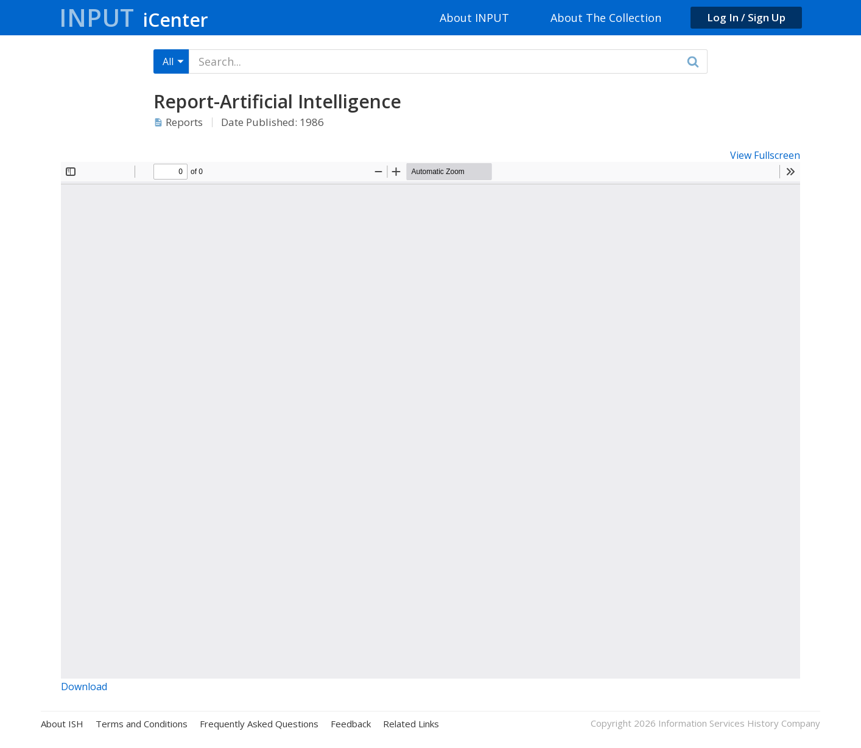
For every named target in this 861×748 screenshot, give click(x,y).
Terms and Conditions (142, 724)
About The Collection (605, 17)
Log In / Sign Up (746, 17)
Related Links (411, 724)
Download (84, 686)
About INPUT (474, 17)
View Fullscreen (765, 155)
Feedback (351, 724)
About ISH (62, 724)
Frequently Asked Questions (259, 724)
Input (133, 17)
